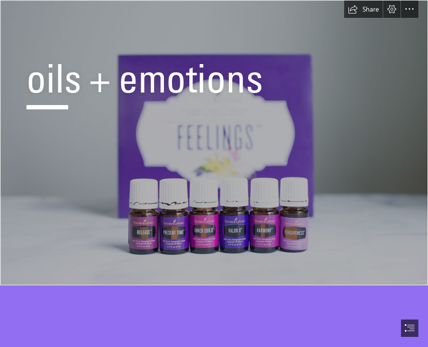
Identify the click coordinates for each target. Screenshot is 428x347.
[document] (214, 173)
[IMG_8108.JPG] (214, 142)
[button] (363, 9)
